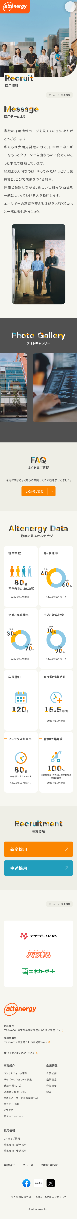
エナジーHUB (11, 1104)
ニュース (28, 1165)
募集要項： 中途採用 (15, 1150)
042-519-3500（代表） (22, 1053)
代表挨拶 (51, 1073)
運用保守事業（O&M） (16, 1091)
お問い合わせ (49, 1165)
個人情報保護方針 (21, 1197)
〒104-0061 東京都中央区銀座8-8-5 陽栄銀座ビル (32, 1030)
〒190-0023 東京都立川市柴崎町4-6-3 (25, 1042)
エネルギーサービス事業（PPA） (21, 1098)
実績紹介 (9, 1165)
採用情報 (65, 94)
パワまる (8, 1110)
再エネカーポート (13, 1116)
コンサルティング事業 (15, 1073)
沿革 (48, 1091)
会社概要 (51, 1085)
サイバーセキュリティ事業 (18, 1079)
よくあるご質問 (12, 1138)
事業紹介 (9, 1065)
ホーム (52, 94)
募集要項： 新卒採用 (15, 1144)
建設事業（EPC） (13, 1085)
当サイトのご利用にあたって (50, 1197)
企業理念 (51, 1079)
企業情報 (51, 1065)
